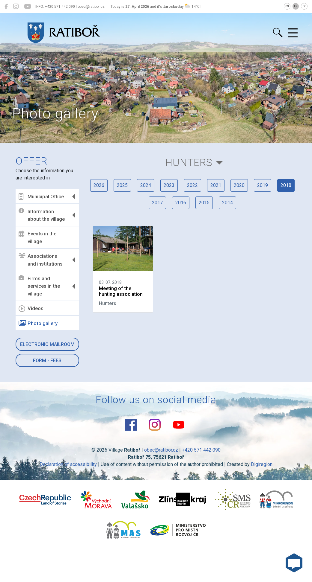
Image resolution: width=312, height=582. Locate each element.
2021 (215, 185)
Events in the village (37, 237)
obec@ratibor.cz (161, 450)
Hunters (188, 162)
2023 (169, 185)
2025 (122, 185)
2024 (145, 185)
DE (304, 6)
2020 (239, 185)
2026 (99, 185)
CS (287, 6)
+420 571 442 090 (201, 450)
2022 (192, 185)
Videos (31, 308)
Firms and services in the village (39, 286)
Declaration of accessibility (68, 464)
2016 (180, 202)
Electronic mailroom (47, 344)
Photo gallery (38, 323)
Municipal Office (41, 196)
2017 (157, 202)
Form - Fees (47, 360)
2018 (286, 185)
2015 (204, 202)
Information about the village (42, 215)
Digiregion (261, 464)
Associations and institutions (41, 260)
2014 (227, 202)
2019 (262, 185)
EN (296, 6)
